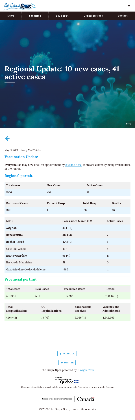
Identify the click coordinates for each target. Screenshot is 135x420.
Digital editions (93, 15)
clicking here (73, 164)
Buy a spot (62, 15)
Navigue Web (85, 370)
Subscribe (35, 15)
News (10, 15)
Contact (123, 15)
